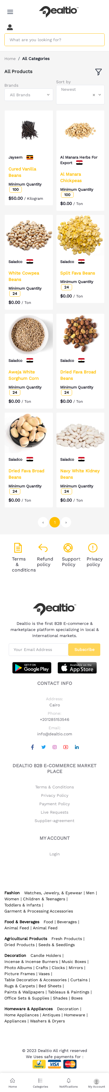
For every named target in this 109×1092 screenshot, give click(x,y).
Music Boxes (74, 961)
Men (90, 892)
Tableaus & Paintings (68, 992)
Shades (60, 998)
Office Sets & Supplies (26, 998)
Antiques (51, 1015)
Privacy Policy (54, 795)
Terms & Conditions (54, 787)
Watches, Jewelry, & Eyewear (53, 892)
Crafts (42, 967)
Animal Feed (16, 928)
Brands (11, 85)
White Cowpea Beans (23, 276)
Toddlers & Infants (22, 905)
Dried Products (19, 944)
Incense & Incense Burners (31, 961)
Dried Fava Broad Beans (78, 375)
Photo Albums (18, 967)
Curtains (78, 979)
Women (11, 899)
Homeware (74, 1015)
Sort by (63, 81)
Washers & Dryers (47, 1021)
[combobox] (28, 94)
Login (54, 854)
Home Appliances (21, 1015)
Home (10, 58)
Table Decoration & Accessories (35, 979)
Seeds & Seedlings (56, 944)
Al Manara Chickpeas (71, 178)
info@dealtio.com (54, 734)
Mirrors (76, 967)
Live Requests (54, 812)
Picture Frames (19, 973)
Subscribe (84, 649)
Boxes (77, 998)
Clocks (58, 967)
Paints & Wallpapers (24, 992)
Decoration (68, 1008)
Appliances (15, 1021)
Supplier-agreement (54, 820)
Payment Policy (54, 803)
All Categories (35, 58)
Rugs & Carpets (19, 986)
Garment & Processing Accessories (38, 911)
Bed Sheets (50, 986)
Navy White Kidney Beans (80, 474)
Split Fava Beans (77, 273)
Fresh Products (66, 938)
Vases (44, 973)
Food (48, 921)
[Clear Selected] (94, 94)
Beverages (67, 921)
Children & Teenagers (44, 899)
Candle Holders (46, 955)
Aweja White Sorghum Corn (23, 375)
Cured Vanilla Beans (22, 172)
